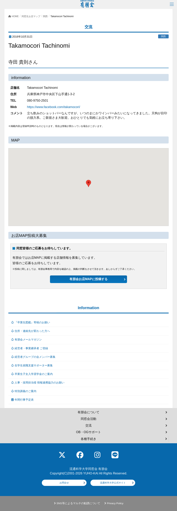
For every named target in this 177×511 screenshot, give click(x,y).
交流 (88, 425)
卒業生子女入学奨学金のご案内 (32, 374)
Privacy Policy (115, 503)
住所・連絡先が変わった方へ (30, 330)
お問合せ (64, 482)
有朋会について (88, 412)
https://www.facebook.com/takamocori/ (53, 107)
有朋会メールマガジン (26, 339)
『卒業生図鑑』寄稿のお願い (30, 322)
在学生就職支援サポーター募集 (32, 365)
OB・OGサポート (88, 432)
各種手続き (88, 439)
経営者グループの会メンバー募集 (33, 356)
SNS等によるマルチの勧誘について (78, 503)
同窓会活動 (88, 418)
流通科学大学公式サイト (113, 482)
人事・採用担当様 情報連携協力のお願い (37, 382)
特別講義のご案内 (23, 391)
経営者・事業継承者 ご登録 (29, 348)
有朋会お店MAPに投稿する (88, 279)
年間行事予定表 (22, 399)
